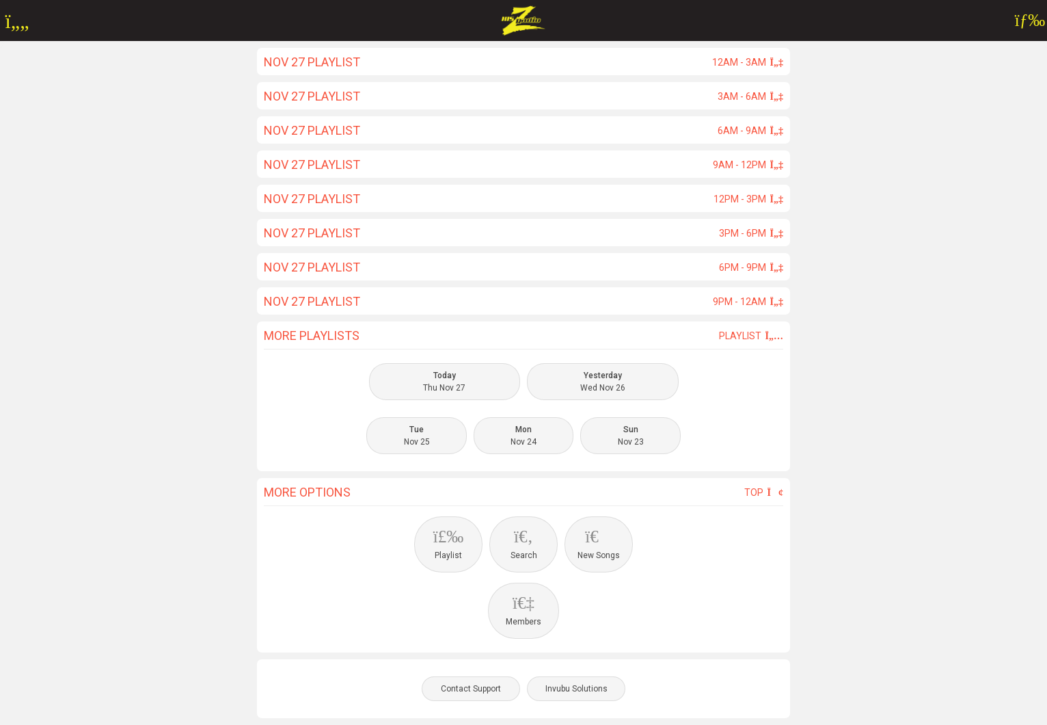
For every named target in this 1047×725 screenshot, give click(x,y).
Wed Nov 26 (602, 382)
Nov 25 (417, 436)
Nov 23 (631, 436)
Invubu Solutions (576, 689)
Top (763, 492)
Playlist (751, 335)
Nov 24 (523, 436)
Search (524, 543)
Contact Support (471, 689)
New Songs (598, 543)
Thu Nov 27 (444, 382)
